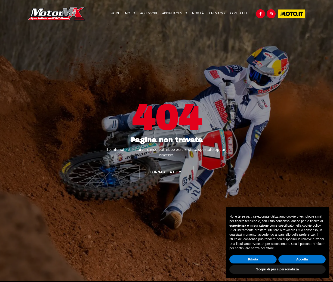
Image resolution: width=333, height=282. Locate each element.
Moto (133, 13)
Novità (199, 13)
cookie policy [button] (311, 225)
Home (118, 13)
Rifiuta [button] (253, 259)
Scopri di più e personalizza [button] (277, 269)
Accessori (150, 13)
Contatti (238, 13)
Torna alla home (166, 173)
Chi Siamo (217, 13)
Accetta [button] (302, 259)
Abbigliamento (176, 13)
